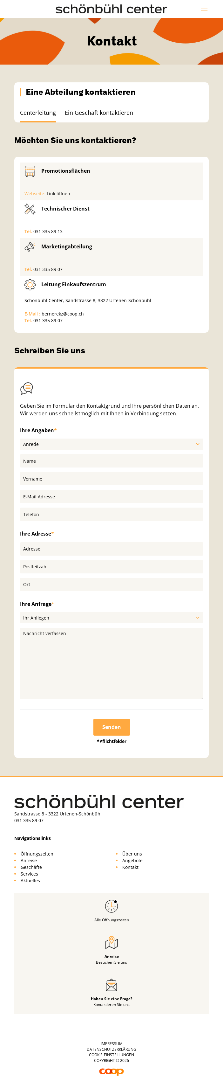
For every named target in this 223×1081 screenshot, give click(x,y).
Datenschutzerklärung (111, 1049)
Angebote (132, 860)
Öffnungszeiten (37, 854)
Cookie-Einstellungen (111, 1054)
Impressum (112, 1043)
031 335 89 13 (48, 231)
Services (29, 874)
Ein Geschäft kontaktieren (99, 112)
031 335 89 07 (48, 269)
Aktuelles (30, 880)
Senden (111, 727)
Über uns (132, 854)
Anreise (29, 860)
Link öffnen (58, 194)
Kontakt (130, 867)
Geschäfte (31, 867)
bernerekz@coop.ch (63, 314)
